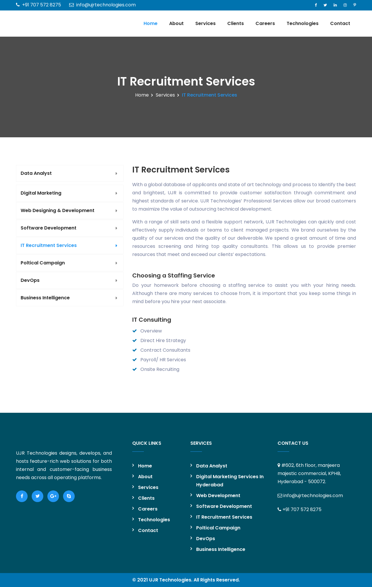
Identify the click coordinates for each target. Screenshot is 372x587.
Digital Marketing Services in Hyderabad (230, 480)
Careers (265, 23)
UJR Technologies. (170, 580)
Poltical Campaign (43, 262)
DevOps (30, 280)
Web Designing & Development (57, 210)
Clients (235, 23)
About (176, 23)
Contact (340, 23)
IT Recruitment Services (49, 245)
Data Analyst (36, 173)
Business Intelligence (45, 297)
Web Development (218, 495)
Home (151, 23)
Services (205, 23)
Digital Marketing (41, 193)
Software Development (48, 228)
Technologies (303, 23)
